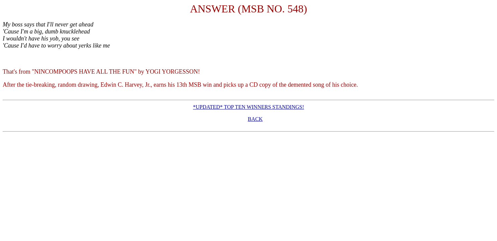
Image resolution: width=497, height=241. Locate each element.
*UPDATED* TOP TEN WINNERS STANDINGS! (248, 107)
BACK (255, 119)
